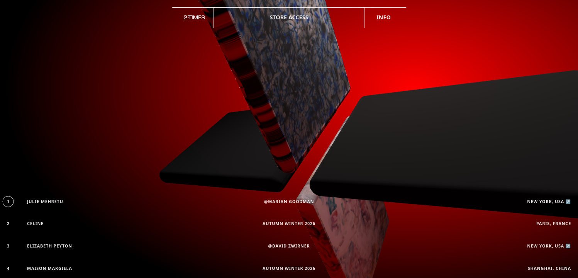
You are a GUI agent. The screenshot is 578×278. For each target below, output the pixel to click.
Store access (289, 17)
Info (383, 17)
